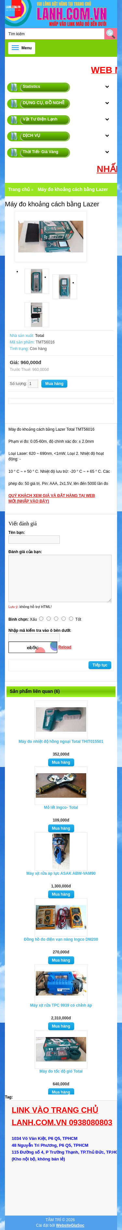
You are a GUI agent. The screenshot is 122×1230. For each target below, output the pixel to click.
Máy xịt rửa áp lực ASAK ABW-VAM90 (61, 873)
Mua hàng (61, 762)
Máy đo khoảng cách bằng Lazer (73, 189)
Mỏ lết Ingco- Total (61, 807)
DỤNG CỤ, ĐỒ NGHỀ (43, 102)
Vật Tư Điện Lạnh (40, 119)
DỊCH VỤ (31, 135)
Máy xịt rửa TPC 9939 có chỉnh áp (61, 1005)
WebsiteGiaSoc (70, 1225)
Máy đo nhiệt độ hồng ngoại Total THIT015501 (61, 741)
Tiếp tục (99, 665)
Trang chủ (19, 189)
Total (39, 335)
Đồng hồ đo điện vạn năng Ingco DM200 (61, 939)
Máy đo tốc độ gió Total (60, 1071)
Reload (64, 647)
